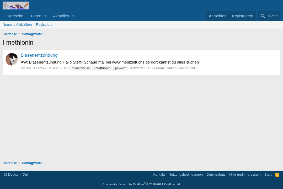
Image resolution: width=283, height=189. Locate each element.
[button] (45, 16)
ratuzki (26, 68)
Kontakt (159, 174)
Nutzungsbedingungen (186, 174)
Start (267, 174)
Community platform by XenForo (142, 184)
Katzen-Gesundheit (180, 68)
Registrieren (45, 25)
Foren (36, 16)
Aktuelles (61, 16)
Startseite (15, 16)
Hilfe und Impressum (244, 174)
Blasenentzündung (39, 55)
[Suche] (269, 16)
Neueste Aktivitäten (17, 25)
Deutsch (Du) (16, 174)
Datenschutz (216, 174)
